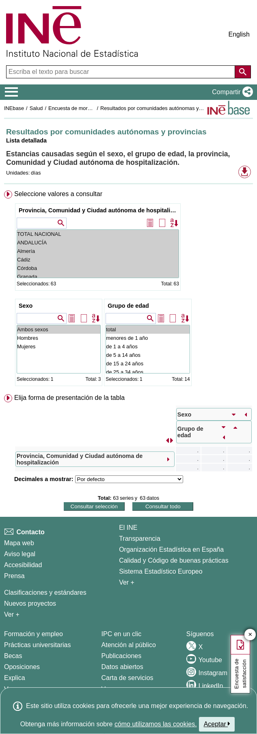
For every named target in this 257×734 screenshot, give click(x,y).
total (147, 329)
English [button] (239, 34)
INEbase (14, 108)
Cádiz (98, 259)
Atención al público (129, 644)
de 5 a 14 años (147, 355)
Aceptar (217, 724)
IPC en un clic (122, 633)
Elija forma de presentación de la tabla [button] (69, 397)
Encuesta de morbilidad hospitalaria (89, 108)
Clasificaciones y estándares (45, 592)
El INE (128, 527)
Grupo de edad (128, 305)
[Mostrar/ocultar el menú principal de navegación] (11, 92)
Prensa (14, 575)
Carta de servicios (127, 677)
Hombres (58, 338)
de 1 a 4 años (147, 346)
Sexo (25, 305)
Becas (13, 655)
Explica (14, 677)
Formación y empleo (33, 633)
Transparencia (139, 538)
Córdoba (98, 268)
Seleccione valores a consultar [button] (58, 193)
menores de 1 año (147, 338)
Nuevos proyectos (30, 603)
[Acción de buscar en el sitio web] (243, 71)
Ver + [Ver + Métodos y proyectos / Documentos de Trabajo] (11, 614)
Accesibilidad (23, 564)
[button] (231, 92)
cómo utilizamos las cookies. (155, 724)
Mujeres (58, 346)
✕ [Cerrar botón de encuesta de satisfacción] (250, 635)
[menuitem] (128, 290)
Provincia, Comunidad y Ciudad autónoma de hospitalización (99, 210)
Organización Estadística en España (171, 549)
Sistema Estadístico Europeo (160, 571)
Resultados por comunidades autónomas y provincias (162, 108)
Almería (98, 251)
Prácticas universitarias (37, 644)
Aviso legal (19, 553)
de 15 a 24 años (147, 363)
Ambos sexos (58, 329)
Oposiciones (22, 666)
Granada (98, 276)
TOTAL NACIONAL (98, 234)
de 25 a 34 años (147, 372)
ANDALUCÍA (98, 242)
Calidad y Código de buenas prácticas (174, 560)
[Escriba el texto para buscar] (121, 71)
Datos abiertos (122, 666)
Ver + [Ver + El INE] (126, 582)
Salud (36, 108)
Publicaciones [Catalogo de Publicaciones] (122, 655)
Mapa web (19, 543)
